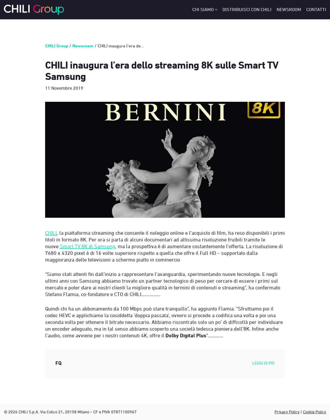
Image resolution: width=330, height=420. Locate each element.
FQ (58, 363)
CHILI (51, 233)
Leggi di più (263, 363)
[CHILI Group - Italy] (34, 10)
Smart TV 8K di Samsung (87, 246)
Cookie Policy (314, 411)
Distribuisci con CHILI (246, 9)
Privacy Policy (287, 411)
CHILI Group (56, 45)
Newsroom (289, 9)
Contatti (316, 9)
